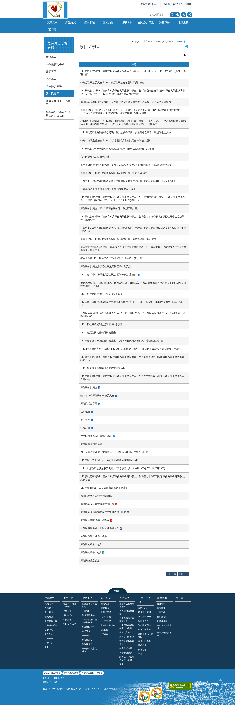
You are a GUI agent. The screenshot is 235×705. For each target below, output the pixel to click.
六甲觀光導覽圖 (108, 625)
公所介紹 (49, 630)
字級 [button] (183, 14)
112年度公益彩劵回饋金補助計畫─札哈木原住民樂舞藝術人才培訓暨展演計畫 (121, 340)
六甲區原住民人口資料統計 (94, 156)
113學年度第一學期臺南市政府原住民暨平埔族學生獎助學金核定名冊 (117, 148)
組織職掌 (49, 638)
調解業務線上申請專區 (58, 103)
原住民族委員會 (88, 387)
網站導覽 (145, 4)
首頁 (137, 41)
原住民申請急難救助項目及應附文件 (99, 528)
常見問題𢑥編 (88, 615)
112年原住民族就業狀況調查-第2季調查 (101, 294)
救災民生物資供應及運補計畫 (126, 658)
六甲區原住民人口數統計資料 (96, 436)
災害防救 (124, 598)
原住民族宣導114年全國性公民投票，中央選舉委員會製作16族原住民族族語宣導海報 (125, 102)
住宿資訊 (105, 634)
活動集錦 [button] (183, 22)
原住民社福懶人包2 (90, 544)
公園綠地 (67, 619)
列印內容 (187, 46)
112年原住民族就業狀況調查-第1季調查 (101, 324)
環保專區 (51, 71)
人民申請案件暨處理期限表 (89, 621)
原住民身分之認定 (90, 560)
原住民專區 (52, 93)
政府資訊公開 (144, 616)
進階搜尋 (177, 14)
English (155, 4)
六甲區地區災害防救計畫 (126, 619)
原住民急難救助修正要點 (93, 536)
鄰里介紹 (68, 598)
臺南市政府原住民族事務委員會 (97, 395)
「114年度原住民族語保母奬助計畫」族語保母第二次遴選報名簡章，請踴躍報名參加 (125, 132)
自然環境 (49, 608)
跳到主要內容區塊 (1, 1)
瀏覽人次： (48, 682)
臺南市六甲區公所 (55, 10)
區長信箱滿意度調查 (89, 650)
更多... (48, 647)
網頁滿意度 (87, 640)
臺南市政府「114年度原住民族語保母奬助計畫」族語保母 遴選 (113, 173)
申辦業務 (85, 420)
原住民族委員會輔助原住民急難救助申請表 (103, 512)
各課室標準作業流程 (89, 605)
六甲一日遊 (106, 617)
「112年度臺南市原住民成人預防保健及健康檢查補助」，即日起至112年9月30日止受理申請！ (130, 348)
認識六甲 (50, 598)
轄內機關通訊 (51, 625)
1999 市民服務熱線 (182, 4)
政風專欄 (161, 608)
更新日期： (48, 678)
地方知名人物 (51, 621)
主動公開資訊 (145, 600)
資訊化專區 (143, 621)
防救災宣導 (124, 632)
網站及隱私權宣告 (52, 673)
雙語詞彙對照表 (71, 673)
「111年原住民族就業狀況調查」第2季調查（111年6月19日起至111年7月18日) (122, 468)
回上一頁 (172, 574)
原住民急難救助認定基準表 (94, 520)
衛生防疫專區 (54, 86)
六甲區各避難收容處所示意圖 (126, 626)
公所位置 (49, 643)
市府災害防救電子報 (126, 642)
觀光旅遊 (106, 598)
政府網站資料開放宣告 (92, 673)
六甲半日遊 (106, 612)
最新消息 (142, 608)
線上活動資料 (88, 627)
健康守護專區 (144, 629)
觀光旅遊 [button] (108, 22)
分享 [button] (189, 14)
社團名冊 (85, 428)
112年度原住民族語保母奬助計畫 (98, 332)
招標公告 (142, 645)
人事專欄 (161, 612)
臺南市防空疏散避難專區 (126, 605)
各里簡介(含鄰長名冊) (70, 605)
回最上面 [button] (183, 574)
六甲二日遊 (106, 621)
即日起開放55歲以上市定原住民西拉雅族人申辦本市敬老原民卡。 (115, 452)
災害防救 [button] (127, 22)
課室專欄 (148, 41)
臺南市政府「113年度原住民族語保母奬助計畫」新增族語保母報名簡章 (118, 239)
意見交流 (86, 631)
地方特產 (105, 608)
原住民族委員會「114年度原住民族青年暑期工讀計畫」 (110, 208)
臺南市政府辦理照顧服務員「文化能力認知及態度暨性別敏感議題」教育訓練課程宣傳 (126, 165)
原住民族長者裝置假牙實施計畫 (97, 504)
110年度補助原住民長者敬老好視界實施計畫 (104, 487)
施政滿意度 (87, 644)
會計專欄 (161, 603)
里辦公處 (67, 611)
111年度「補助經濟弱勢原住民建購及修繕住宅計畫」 (108, 274)
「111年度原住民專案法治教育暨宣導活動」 (104, 368)
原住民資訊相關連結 (91, 444)
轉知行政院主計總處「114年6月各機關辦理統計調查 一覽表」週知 (115, 140)
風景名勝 (105, 603)
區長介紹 (49, 634)
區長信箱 (86, 635)
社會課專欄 (162, 621)
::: (141, 1)
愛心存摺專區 (144, 625)
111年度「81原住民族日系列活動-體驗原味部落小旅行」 (110, 460)
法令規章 (85, 411)
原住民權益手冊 (88, 403)
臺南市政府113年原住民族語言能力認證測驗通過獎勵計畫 (111, 258)
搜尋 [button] (172, 14)
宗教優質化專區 (55, 64)
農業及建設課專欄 (164, 634)
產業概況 (49, 617)
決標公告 (142, 649)
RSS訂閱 (166, 4)
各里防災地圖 (125, 648)
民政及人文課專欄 (164, 41)
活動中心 (67, 615)
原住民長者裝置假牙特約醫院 (96, 496)
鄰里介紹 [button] (70, 22)
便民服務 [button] (89, 22)
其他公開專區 (144, 641)
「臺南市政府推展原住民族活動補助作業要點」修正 (108, 189)
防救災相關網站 (126, 637)
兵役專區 (51, 56)
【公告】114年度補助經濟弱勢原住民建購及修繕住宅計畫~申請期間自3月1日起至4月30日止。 (130, 181)
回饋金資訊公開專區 (145, 635)
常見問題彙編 (144, 612)
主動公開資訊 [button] (146, 22)
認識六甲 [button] (52, 22)
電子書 (52, 29)
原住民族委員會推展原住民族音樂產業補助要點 (105, 266)
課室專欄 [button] (164, 22)
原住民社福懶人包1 (90, 552)
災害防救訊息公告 (126, 612)
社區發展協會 (69, 624)
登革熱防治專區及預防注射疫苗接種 (58, 113)
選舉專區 (51, 79)
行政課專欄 (162, 617)
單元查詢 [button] (186, 55)
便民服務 (87, 598)
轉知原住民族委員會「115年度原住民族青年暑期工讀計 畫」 (112, 82)
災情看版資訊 (125, 652)
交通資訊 (105, 630)
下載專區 (86, 611)
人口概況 (49, 612)
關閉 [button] (116, 590)
